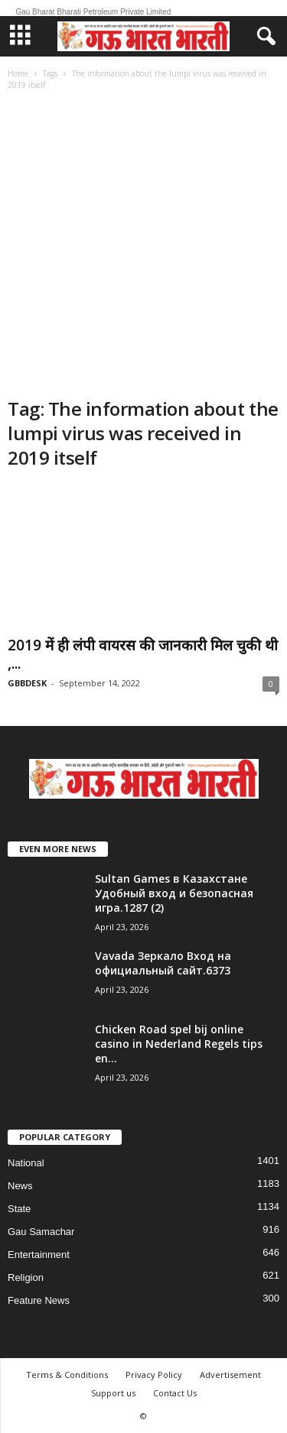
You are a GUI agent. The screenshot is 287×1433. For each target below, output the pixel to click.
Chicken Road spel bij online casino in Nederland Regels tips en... (179, 1043)
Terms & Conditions (67, 1374)
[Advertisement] (143, 245)
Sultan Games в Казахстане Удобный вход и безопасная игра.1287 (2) (174, 893)
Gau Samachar (41, 1231)
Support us (113, 1393)
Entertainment (39, 1254)
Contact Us (175, 1393)
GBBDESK (27, 683)
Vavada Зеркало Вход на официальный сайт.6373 (163, 962)
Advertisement (230, 1374)
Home (18, 73)
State (19, 1208)
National (26, 1163)
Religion (26, 1277)
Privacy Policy (154, 1374)
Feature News (39, 1300)
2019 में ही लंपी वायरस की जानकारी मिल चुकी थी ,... (143, 654)
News (20, 1185)
